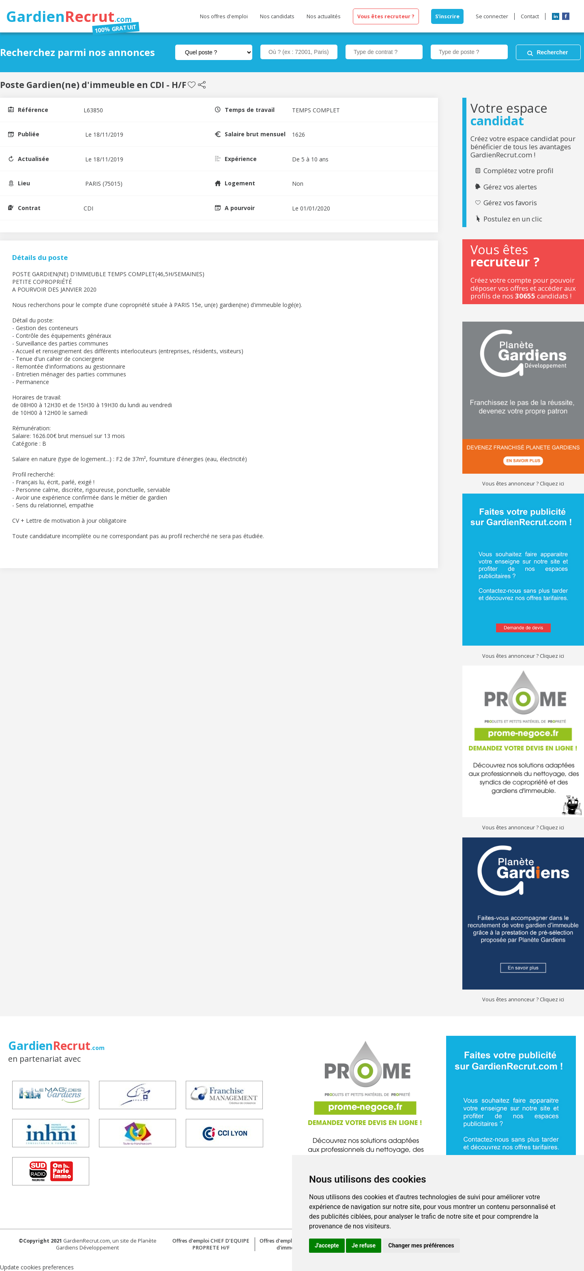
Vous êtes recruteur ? (385, 16)
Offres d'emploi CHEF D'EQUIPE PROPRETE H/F (210, 1244)
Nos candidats (277, 16)
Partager (202, 85)
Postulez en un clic (512, 219)
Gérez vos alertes (510, 187)
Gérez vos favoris (510, 203)
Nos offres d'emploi (224, 16)
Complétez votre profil (518, 171)
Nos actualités (324, 16)
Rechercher (552, 52)
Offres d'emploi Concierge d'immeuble (291, 1244)
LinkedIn (556, 16)
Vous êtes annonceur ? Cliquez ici (523, 483)
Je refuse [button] (364, 1245)
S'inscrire (447, 16)
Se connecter (492, 16)
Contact (530, 16)
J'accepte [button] (327, 1245)
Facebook (566, 16)
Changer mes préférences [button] (421, 1245)
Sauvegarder (192, 85)
